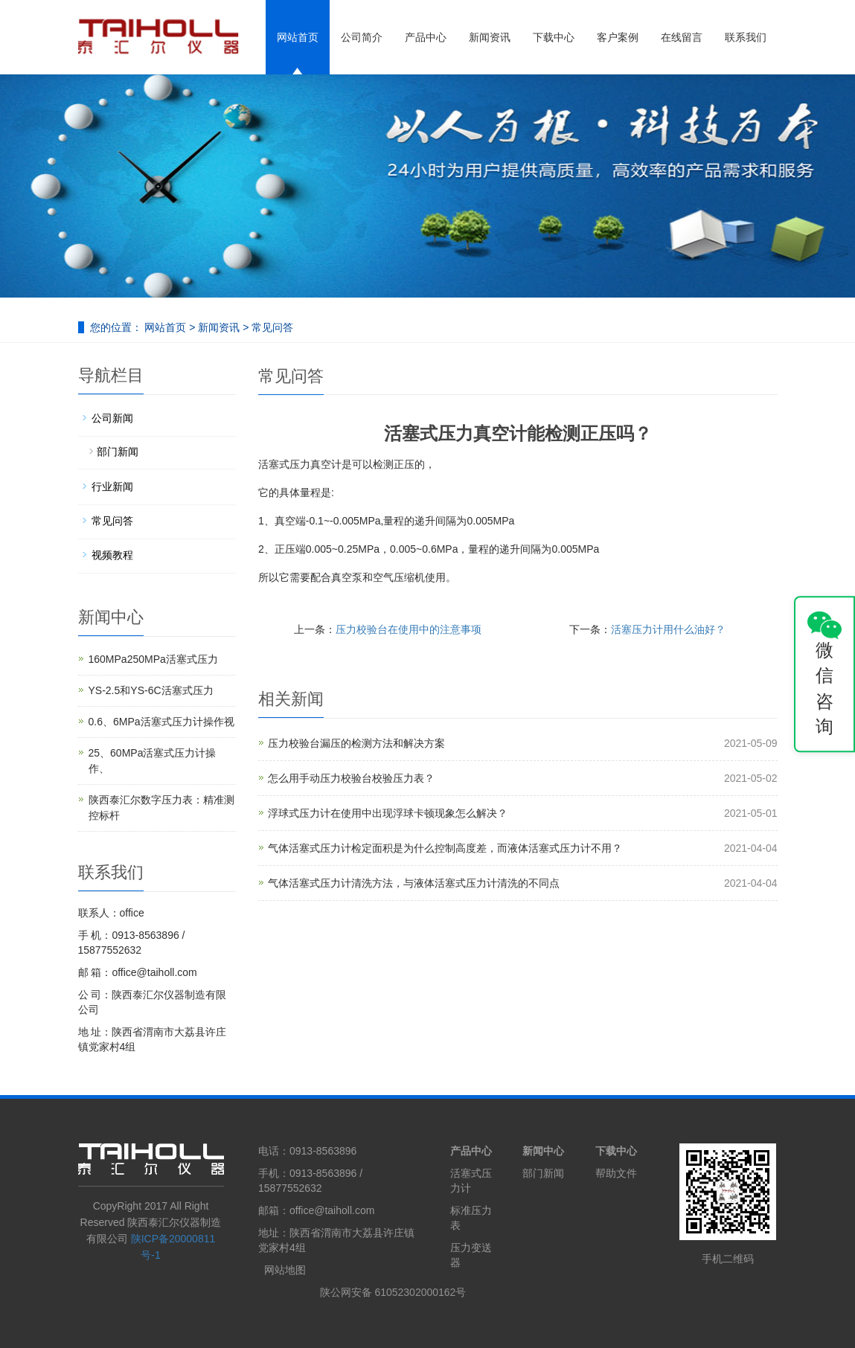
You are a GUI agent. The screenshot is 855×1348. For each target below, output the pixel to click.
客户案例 (617, 37)
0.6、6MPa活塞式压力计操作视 (161, 722)
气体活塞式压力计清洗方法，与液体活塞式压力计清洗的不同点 (414, 883)
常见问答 (271, 327)
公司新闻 (112, 418)
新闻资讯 (489, 37)
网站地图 (285, 1270)
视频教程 (112, 555)
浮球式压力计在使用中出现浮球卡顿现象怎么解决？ (387, 813)
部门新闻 (117, 452)
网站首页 (297, 37)
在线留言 (681, 37)
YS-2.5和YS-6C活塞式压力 (151, 690)
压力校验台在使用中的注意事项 (408, 629)
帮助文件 (616, 1173)
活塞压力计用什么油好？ (668, 629)
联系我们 (745, 37)
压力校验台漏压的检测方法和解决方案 (356, 743)
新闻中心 (543, 1151)
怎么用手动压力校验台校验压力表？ (351, 778)
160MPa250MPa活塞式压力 (153, 659)
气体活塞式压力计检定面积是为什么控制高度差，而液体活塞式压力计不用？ (445, 848)
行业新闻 (112, 486)
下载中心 (553, 37)
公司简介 (361, 37)
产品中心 (425, 37)
